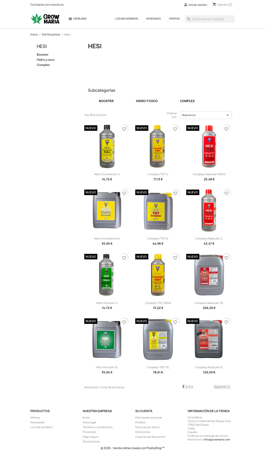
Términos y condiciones (98, 427)
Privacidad (89, 432)
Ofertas (174, 18)
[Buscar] (210, 19)
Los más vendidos (41, 427)
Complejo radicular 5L (209, 367)
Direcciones (142, 432)
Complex (43, 65)
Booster (43, 55)
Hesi (42, 46)
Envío (86, 417)
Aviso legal (89, 422)
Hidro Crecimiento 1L (107, 174)
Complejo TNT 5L (158, 238)
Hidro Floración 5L (107, 367)
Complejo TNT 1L (158, 174)
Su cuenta (143, 411)
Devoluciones (91, 441)
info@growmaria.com (217, 439)
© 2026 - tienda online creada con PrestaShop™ (133, 448)
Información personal (148, 417)
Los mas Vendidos (126, 18)
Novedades (153, 18)
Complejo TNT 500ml (158, 303)
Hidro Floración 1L (107, 303)
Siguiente (222, 387)
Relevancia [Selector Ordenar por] (206, 115)
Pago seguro (91, 436)
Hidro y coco (45, 60)
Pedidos (140, 422)
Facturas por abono (147, 427)
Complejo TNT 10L (158, 367)
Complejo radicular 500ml (209, 174)
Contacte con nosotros (47, 5)
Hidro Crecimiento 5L (107, 238)
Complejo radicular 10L (209, 303)
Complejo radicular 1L (209, 238)
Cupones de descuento (150, 436)
